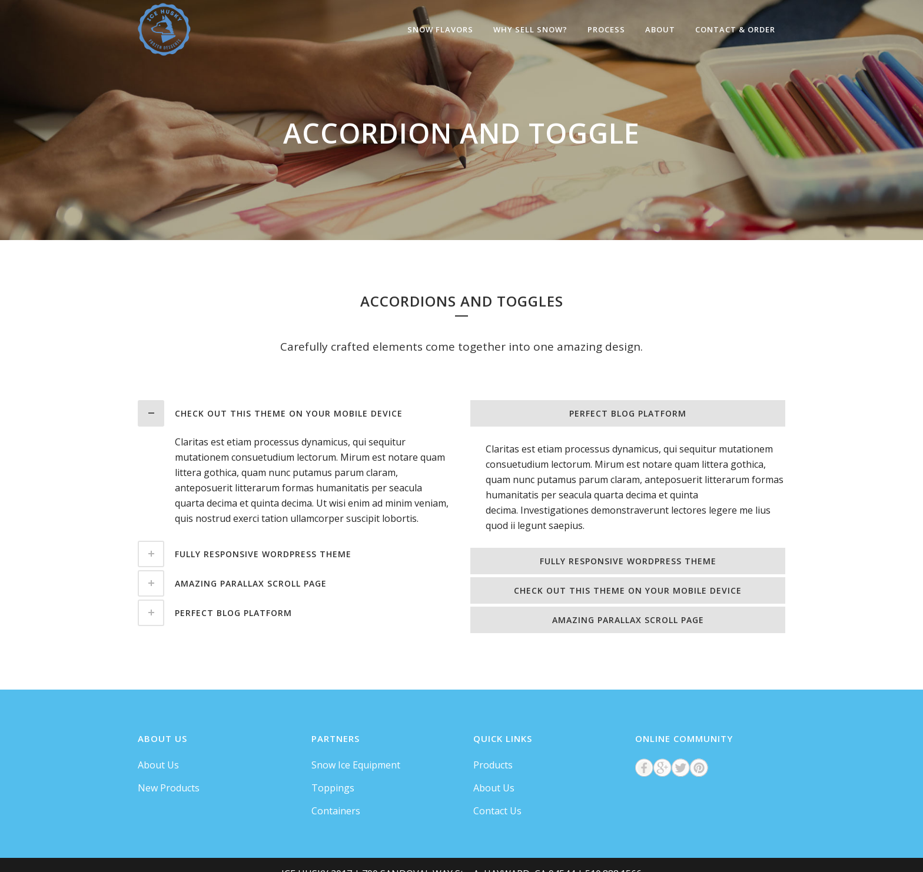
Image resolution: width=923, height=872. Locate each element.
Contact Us (497, 810)
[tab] (295, 413)
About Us (158, 764)
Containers (335, 810)
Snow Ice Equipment (355, 764)
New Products (169, 787)
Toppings (332, 787)
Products (493, 764)
